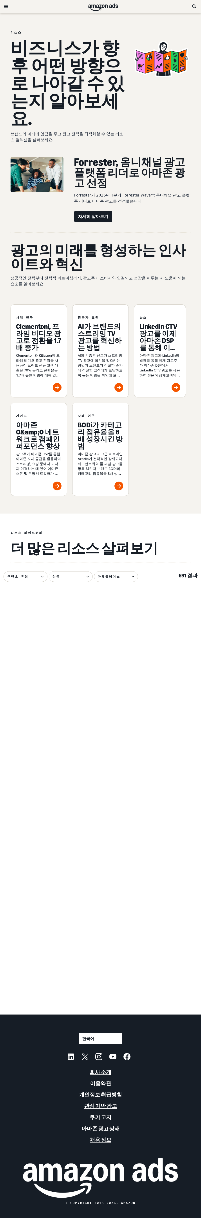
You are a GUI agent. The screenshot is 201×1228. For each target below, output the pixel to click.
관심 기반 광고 (100, 1116)
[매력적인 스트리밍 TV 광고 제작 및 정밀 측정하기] (34, 643)
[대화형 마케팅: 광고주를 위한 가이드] (100, 938)
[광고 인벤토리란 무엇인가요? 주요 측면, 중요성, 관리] (100, 643)
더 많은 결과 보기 (100, 1002)
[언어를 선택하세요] (100, 1049)
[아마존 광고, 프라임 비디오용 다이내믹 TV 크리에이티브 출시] (34, 743)
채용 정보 (100, 1150)
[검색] (194, 6)
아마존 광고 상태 (100, 1139)
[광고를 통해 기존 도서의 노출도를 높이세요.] (34, 841)
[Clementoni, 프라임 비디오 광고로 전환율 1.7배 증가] (39, 351)
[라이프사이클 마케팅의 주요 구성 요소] (166, 938)
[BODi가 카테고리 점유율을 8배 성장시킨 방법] (100, 449)
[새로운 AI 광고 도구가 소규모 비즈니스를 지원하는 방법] (166, 841)
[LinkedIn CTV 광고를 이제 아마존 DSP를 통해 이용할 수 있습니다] (160, 351)
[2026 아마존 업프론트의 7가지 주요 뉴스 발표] (166, 643)
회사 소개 (100, 1082)
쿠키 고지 (100, 1127)
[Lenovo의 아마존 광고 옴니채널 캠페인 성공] (100, 841)
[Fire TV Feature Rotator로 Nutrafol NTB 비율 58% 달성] (34, 938)
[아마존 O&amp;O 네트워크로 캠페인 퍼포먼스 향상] (39, 449)
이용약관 (100, 1094)
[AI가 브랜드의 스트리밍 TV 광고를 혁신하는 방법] (100, 351)
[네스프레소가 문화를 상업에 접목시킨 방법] (100, 743)
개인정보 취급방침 (100, 1105)
